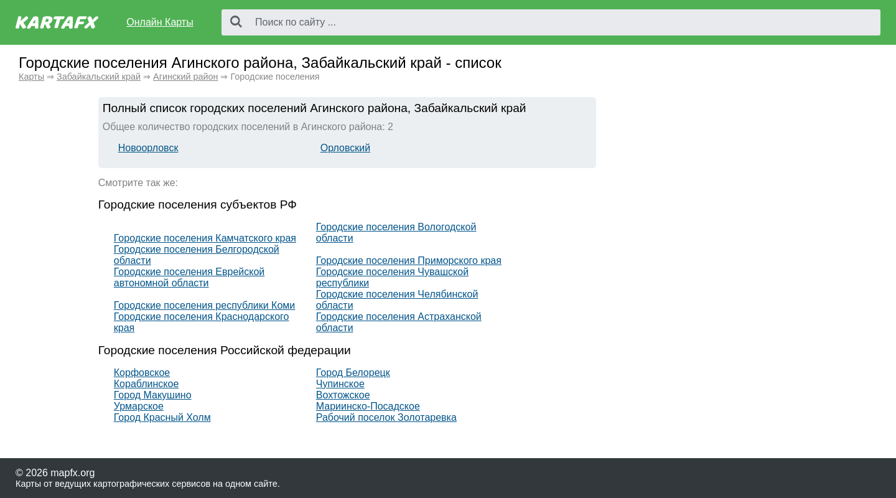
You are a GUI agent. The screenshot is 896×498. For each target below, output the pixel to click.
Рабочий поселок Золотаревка (386, 417)
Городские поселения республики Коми (205, 305)
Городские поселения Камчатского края (205, 238)
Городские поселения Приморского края (409, 260)
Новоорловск (148, 148)
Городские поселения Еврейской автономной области (189, 277)
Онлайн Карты (159, 22)
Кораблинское (146, 383)
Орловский (345, 148)
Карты (31, 77)
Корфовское (142, 372)
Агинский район (185, 77)
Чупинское (340, 383)
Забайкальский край (99, 77)
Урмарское (139, 406)
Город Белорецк (353, 372)
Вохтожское (343, 395)
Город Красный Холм (162, 417)
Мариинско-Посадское (368, 406)
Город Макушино (153, 395)
